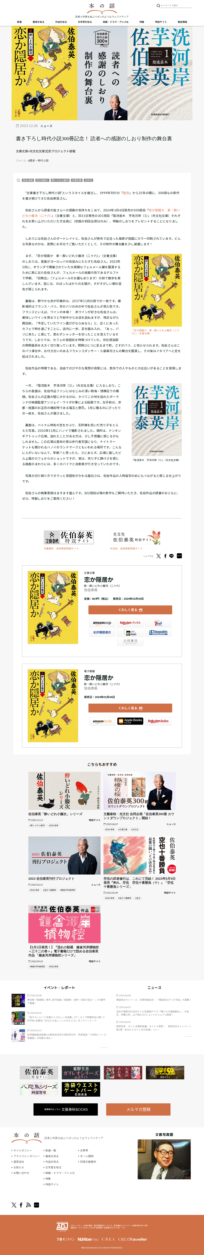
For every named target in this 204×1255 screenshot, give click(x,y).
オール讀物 (86, 1156)
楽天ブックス (130, 623)
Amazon (102, 623)
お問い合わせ (21, 1172)
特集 (142, 21)
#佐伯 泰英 (53, 825)
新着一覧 (50, 1150)
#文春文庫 (122, 829)
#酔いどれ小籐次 (37, 825)
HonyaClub (158, 632)
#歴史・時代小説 (38, 160)
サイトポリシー (22, 1150)
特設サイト (161, 21)
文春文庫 (76, 180)
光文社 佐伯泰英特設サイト (126, 548)
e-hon (130, 632)
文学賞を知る (85, 21)
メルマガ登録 (138, 1109)
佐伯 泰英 (28, 180)
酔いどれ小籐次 (60, 180)
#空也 (137, 898)
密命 (126, 193)
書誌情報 (182, 21)
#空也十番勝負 (49, 890)
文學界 (84, 1150)
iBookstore (130, 721)
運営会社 (18, 1161)
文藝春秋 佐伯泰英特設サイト (61, 548)
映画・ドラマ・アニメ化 (116, 21)
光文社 (88, 180)
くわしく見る (127, 610)
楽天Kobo (158, 721)
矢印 (103, 1047)
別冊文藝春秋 (88, 1161)
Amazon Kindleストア (102, 721)
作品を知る (61, 21)
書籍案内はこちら (66, 1109)
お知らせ (18, 1167)
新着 (19, 21)
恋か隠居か (42, 180)
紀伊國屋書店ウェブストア (102, 632)
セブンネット (158, 623)
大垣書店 (130, 641)
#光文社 (134, 829)
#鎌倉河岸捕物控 (67, 890)
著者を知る (38, 21)
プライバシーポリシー (26, 1156)
